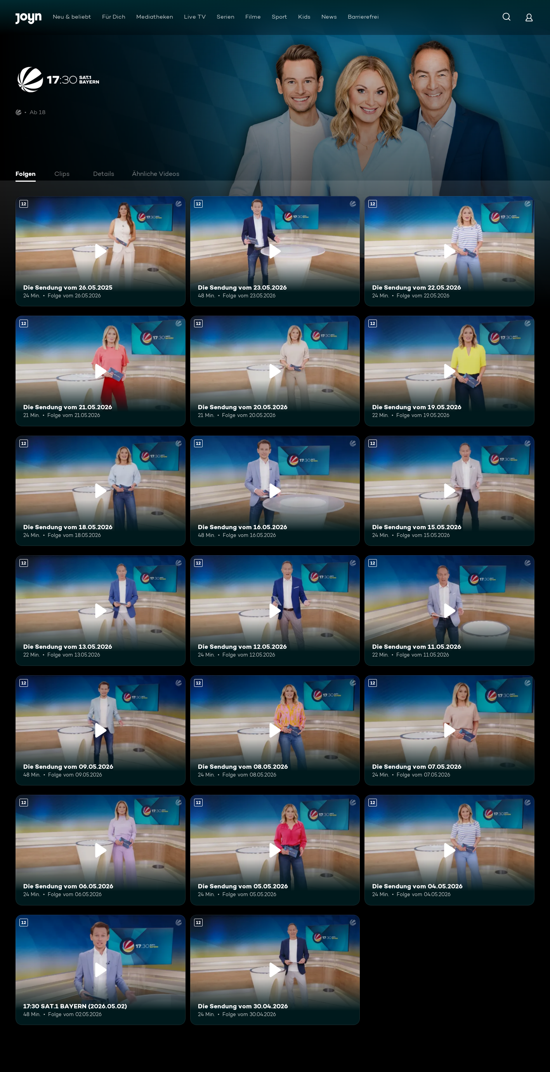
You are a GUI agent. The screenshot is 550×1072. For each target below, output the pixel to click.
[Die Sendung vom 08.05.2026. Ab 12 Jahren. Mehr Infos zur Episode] (275, 730)
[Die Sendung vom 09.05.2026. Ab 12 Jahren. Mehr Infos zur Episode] (101, 730)
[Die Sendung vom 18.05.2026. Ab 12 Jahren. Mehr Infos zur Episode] (101, 491)
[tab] (27, 175)
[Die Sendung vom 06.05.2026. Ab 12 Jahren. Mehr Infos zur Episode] (101, 850)
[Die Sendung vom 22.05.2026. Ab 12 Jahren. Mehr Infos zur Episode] (449, 251)
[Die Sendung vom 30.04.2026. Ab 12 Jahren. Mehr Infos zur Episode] (275, 970)
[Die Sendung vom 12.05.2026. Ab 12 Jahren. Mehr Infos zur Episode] (275, 610)
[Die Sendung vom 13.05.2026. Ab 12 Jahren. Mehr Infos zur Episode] (101, 610)
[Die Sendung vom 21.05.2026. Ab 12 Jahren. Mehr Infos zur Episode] (101, 371)
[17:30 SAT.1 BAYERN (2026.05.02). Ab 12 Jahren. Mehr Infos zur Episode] (101, 970)
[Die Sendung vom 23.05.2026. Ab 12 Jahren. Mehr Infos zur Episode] (275, 251)
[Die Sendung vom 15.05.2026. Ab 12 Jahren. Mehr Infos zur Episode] (449, 491)
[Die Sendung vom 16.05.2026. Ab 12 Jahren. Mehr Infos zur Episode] (275, 491)
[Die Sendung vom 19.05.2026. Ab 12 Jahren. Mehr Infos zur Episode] (449, 371)
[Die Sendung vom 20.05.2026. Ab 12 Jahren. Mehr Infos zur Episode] (275, 371)
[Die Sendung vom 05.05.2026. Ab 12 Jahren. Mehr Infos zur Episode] (275, 850)
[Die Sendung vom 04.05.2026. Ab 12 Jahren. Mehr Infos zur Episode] (449, 850)
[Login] (529, 17)
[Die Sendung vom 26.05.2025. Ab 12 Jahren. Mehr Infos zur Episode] (101, 251)
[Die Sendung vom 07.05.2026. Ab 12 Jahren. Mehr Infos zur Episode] (449, 730)
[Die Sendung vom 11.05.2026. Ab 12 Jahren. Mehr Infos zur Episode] (449, 610)
